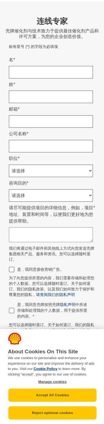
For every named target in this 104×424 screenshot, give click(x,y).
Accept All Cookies (52, 395)
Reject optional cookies (52, 413)
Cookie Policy (45, 369)
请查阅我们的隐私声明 (55, 294)
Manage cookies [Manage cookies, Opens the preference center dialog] (52, 382)
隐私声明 (67, 304)
